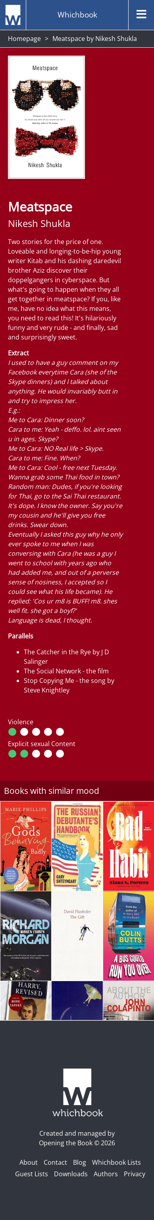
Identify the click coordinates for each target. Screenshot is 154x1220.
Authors (106, 1174)
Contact (55, 1162)
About (28, 1162)
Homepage (24, 38)
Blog (79, 1162)
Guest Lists (31, 1174)
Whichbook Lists (116, 1162)
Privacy (134, 1174)
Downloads (71, 1174)
